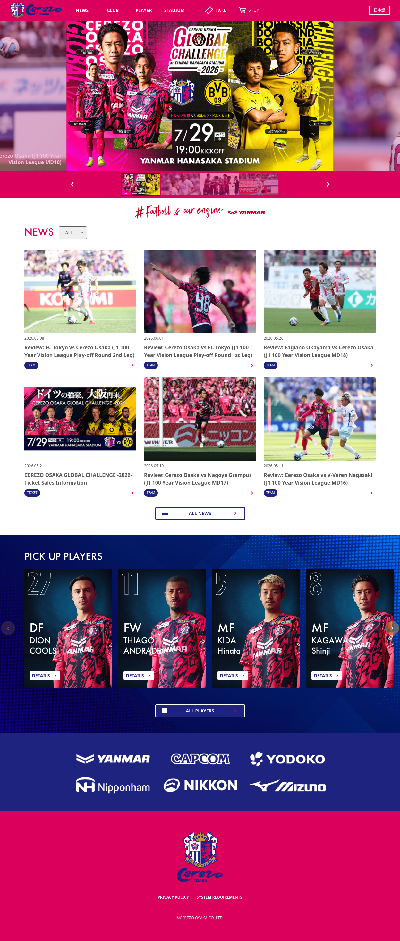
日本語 (379, 10)
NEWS (82, 10)
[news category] (73, 232)
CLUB (113, 10)
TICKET (216, 10)
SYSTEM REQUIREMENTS (220, 897)
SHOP (248, 10)
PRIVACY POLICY (173, 897)
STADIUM (174, 10)
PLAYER (143, 10)
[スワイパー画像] (200, 96)
